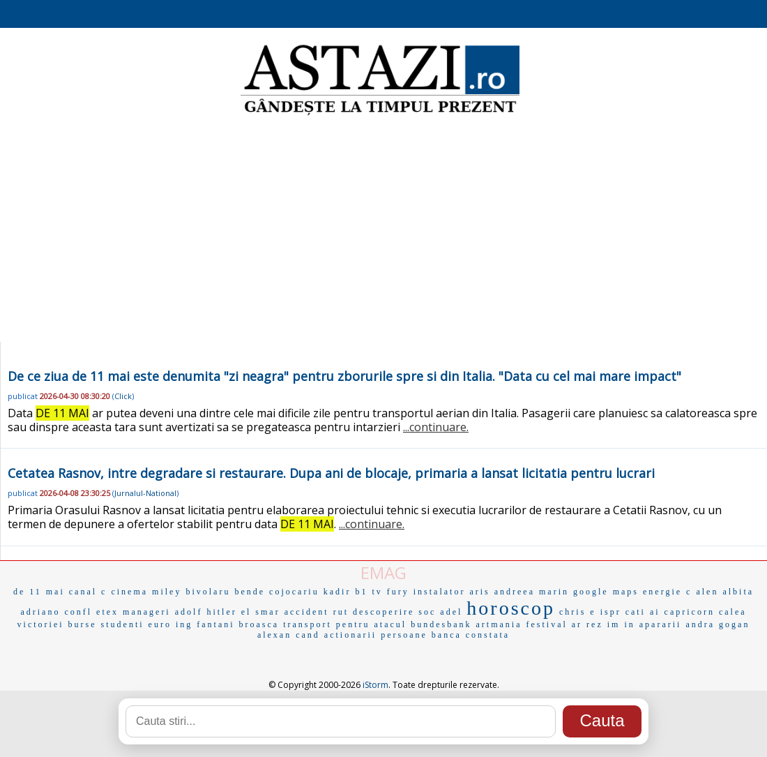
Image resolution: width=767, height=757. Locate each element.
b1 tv (368, 592)
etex (107, 612)
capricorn (690, 612)
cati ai (642, 612)
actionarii (350, 635)
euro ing (171, 624)
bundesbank (441, 624)
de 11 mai (39, 592)
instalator (439, 592)
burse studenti (106, 624)
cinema (129, 592)
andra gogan (717, 624)
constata (488, 635)
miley (166, 592)
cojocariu (294, 592)
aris (479, 592)
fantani (215, 624)
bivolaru (207, 592)
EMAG (383, 572)
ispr (610, 612)
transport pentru (326, 624)
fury (398, 592)
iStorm (375, 685)
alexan (274, 635)
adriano (40, 612)
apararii (660, 624)
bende (249, 592)
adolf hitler (206, 612)
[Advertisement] (384, 230)
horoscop (510, 608)
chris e (577, 612)
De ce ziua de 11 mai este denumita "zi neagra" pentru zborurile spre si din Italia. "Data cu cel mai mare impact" (344, 376)
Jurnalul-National (145, 493)
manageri (147, 612)
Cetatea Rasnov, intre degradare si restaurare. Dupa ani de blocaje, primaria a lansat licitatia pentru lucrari (331, 473)
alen (707, 592)
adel (451, 612)
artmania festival (522, 624)
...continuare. (436, 427)
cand (308, 635)
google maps (606, 592)
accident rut (316, 612)
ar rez (587, 624)
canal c (88, 592)
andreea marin (531, 592)
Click (123, 396)
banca (447, 635)
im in (621, 624)
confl (78, 612)
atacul (390, 624)
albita (738, 592)
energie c (667, 592)
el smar (260, 612)
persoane (404, 635)
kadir (337, 592)
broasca (259, 624)
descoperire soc (394, 612)
